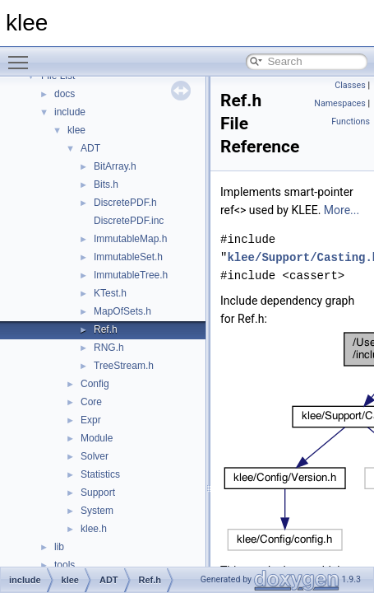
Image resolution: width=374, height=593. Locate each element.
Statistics (100, 474)
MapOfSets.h (122, 311)
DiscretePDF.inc (129, 220)
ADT (90, 148)
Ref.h (106, 329)
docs (64, 94)
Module (97, 438)
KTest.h (110, 293)
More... (341, 210)
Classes (350, 85)
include (69, 112)
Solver (95, 456)
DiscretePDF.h (125, 202)
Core (91, 402)
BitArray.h (115, 166)
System (97, 510)
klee (76, 130)
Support (98, 492)
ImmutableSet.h (128, 257)
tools (64, 565)
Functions (350, 121)
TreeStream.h (124, 365)
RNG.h (109, 347)
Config (95, 384)
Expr (91, 420)
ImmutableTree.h (131, 275)
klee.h (94, 529)
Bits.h (106, 184)
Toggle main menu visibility (22, 55)
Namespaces (339, 103)
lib (59, 547)
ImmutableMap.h (130, 239)
